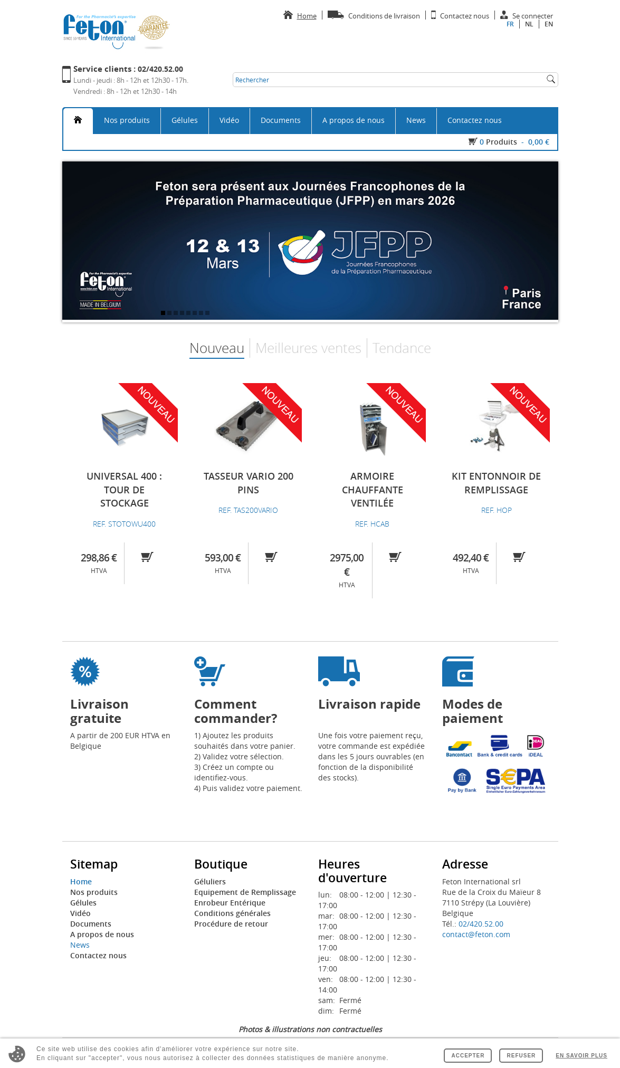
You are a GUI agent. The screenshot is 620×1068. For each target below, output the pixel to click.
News (416, 120)
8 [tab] (208, 314)
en (549, 24)
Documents (281, 120)
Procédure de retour (231, 924)
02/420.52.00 (481, 924)
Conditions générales (232, 913)
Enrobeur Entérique (229, 903)
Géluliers (210, 881)
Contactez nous (474, 120)
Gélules (184, 120)
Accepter (467, 1056)
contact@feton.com (476, 934)
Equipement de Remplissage (245, 892)
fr (510, 24)
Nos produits (127, 120)
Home (81, 881)
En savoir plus (581, 1056)
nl (529, 24)
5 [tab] (189, 314)
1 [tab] (164, 314)
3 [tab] (177, 314)
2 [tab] (170, 314)
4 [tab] (183, 314)
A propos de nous (353, 120)
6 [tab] (196, 314)
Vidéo (229, 120)
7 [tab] (202, 314)
